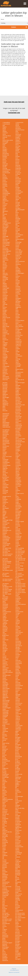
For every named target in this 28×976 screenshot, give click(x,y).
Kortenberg (5, 842)
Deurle (17, 195)
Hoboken (4, 285)
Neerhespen (5, 431)
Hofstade (4, 289)
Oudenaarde (5, 895)
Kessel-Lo (17, 322)
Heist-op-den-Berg (19, 808)
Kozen (4, 336)
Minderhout (18, 406)
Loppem (4, 368)
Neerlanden (5, 433)
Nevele (4, 880)
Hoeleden (17, 286)
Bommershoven (6, 169)
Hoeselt (4, 820)
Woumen (17, 707)
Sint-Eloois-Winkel (6, 555)
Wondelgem (5, 704)
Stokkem (4, 608)
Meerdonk (4, 387)
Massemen (18, 376)
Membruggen (5, 397)
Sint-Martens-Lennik (20, 585)
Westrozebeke (5, 688)
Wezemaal (5, 690)
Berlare (4, 752)
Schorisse (4, 542)
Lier (16, 855)
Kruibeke (4, 845)
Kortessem (17, 842)
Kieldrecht (4, 325)
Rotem (4, 526)
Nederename (5, 425)
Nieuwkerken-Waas (20, 441)
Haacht (4, 802)
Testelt (4, 614)
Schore (17, 540)
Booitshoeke (5, 171)
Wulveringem (5, 710)
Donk (3, 202)
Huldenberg (18, 824)
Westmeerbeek (19, 685)
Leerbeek (4, 350)
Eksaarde (4, 214)
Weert (16, 676)
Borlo (3, 174)
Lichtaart (4, 359)
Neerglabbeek (5, 430)
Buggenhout (5, 768)
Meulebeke (17, 873)
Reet (3, 509)
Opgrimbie (5, 468)
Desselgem (18, 193)
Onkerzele (17, 455)
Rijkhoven (17, 515)
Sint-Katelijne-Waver (20, 914)
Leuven (4, 854)
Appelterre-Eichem (19, 130)
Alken (3, 737)
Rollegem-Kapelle (19, 521)
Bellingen (4, 150)
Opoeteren (5, 472)
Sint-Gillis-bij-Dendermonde (18, 556)
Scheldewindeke (6, 537)
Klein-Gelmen (18, 325)
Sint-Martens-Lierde (7, 586)
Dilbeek (4, 780)
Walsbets (17, 666)
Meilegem (4, 391)
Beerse (17, 746)
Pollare (17, 501)
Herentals (4, 812)
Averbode (4, 137)
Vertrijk (17, 635)
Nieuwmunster (6, 443)
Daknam (17, 189)
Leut (16, 357)
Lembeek (4, 354)
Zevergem (4, 722)
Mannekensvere (19, 372)
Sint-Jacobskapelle (6, 561)
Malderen (4, 372)
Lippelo (17, 362)
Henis (16, 274)
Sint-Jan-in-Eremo (6, 563)
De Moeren (18, 190)
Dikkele (17, 199)
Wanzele (17, 670)
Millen (3, 406)
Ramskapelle (18, 506)
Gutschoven (18, 257)
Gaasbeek (4, 792)
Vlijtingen (17, 647)
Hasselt (4, 806)
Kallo (16, 308)
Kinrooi (17, 835)
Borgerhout (18, 172)
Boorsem (17, 171)
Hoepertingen (5, 288)
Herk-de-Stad (5, 814)
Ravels (16, 903)
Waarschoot (5, 935)
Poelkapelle (18, 499)
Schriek (17, 542)
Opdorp (17, 467)
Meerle (17, 387)
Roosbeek (4, 524)
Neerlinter (17, 433)
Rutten (4, 535)
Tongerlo (17, 620)
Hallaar (17, 260)
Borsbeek (17, 762)
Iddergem (4, 300)
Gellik (16, 232)
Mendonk (17, 397)
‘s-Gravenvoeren (19, 122)
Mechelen (4, 867)
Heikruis (4, 268)
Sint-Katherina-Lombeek (6, 568)
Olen (16, 885)
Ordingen (17, 474)
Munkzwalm (18, 421)
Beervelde (17, 146)
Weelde (17, 675)
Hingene (17, 283)
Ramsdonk (18, 505)
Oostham (17, 462)
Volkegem (4, 650)
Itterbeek (17, 302)
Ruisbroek (4, 529)
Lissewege (5, 363)
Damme (4, 769)
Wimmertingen (6, 700)
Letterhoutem (18, 356)
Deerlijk (17, 771)
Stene (16, 605)
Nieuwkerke (18, 882)
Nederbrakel (18, 424)
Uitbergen (4, 623)
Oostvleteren (18, 891)
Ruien (16, 527)
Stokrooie (17, 608)
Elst (16, 787)
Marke (4, 375)
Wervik (3, 939)
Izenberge (4, 304)
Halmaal (4, 263)
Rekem (17, 509)
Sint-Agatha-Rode (6, 548)
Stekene (17, 923)
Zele (3, 950)
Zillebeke (17, 724)
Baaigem (17, 137)
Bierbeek (4, 755)
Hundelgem (18, 298)
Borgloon (17, 761)
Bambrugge (5, 141)
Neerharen (18, 430)
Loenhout (17, 363)
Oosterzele (17, 888)
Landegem (5, 342)
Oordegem (5, 461)
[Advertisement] (14, 82)
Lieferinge (17, 359)
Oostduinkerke (6, 462)
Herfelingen (5, 277)
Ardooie (4, 740)
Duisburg (17, 205)
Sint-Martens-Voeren (20, 586)
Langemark (18, 344)
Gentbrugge (5, 236)
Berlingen (4, 156)
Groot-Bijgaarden (6, 251)
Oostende (17, 886)
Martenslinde (5, 376)
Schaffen (17, 535)
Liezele (4, 360)
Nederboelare (5, 424)
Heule (16, 279)
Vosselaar (17, 934)
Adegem (4, 127)
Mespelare (5, 402)
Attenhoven (18, 134)
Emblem (17, 220)
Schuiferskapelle (6, 543)
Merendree (18, 399)
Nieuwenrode (18, 440)
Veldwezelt (18, 631)
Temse (4, 925)
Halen (3, 803)
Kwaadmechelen (19, 846)
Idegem (17, 300)
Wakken (17, 665)
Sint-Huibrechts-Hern (20, 558)
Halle (3, 261)
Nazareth (4, 879)
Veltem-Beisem (19, 632)
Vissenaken (18, 641)
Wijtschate (5, 696)
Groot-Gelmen (18, 251)
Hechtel (17, 806)
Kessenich (4, 323)
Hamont (4, 264)
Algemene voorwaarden (14, 972)
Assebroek (5, 133)
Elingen (4, 218)
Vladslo (4, 642)
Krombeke (17, 336)
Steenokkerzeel (6, 923)
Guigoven (17, 255)
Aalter (16, 733)
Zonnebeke (18, 954)
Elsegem (4, 787)
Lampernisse (18, 341)
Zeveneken (5, 721)
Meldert (4, 393)
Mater (16, 378)
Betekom (4, 158)
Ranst (3, 903)
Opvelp (4, 474)
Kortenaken (18, 840)
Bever (3, 753)
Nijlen (16, 883)
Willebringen (5, 697)
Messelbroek (18, 402)
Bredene (17, 765)
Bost (16, 175)
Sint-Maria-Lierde (6, 580)
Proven (4, 503)
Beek (3, 744)
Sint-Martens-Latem (7, 919)
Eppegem (17, 223)
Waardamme (18, 662)
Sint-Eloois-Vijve (19, 554)
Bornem (4, 762)
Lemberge (4, 356)
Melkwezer (5, 394)
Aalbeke (17, 124)
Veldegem (4, 631)
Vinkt (3, 641)
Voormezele (18, 651)
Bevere (4, 159)
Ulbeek (4, 625)
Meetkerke (18, 388)
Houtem (4, 294)
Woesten (17, 702)
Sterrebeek (5, 607)
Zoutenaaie (5, 728)
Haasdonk (4, 258)
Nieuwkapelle (5, 441)
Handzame (18, 264)
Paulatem (17, 490)
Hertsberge (5, 279)
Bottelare (4, 177)
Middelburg (5, 404)
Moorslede (4, 877)
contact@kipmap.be (14, 970)
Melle (16, 869)
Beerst (17, 144)
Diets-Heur (18, 198)
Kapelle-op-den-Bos (7, 832)
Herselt (4, 815)
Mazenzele (5, 379)
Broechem (18, 180)
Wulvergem (18, 709)
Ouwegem (17, 483)
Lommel (4, 861)
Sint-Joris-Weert (6, 566)
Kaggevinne (18, 307)
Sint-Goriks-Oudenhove (5, 559)
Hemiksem (4, 811)
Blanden (4, 167)
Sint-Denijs (5, 552)
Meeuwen (4, 390)
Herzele (4, 817)
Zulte (16, 957)
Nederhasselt (18, 425)
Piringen (17, 498)
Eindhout (17, 784)
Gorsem (17, 245)
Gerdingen (17, 236)
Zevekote (17, 719)
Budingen (17, 183)
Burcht (17, 186)
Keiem (17, 313)
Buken (17, 184)
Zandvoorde (5, 713)
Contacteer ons (14, 113)
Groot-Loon (5, 252)
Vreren (17, 657)
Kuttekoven (5, 339)
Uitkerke (17, 623)
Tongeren (4, 929)
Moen (3, 407)
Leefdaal (17, 348)
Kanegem (4, 310)
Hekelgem (17, 270)
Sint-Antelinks (18, 549)
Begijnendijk (18, 747)
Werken (4, 681)
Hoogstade (18, 291)
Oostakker (17, 461)
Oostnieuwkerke (6, 465)
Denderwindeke (6, 193)
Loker (3, 365)
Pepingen (17, 898)
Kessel (4, 322)
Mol (16, 876)
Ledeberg (4, 348)
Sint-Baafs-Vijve (6, 551)
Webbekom (18, 673)
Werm (16, 681)
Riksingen (17, 517)
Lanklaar (4, 345)
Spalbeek (17, 600)
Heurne (4, 280)
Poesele (4, 501)
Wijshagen (17, 694)
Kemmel (4, 314)
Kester (17, 323)
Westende (17, 682)
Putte (3, 901)
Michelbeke (18, 403)
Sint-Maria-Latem (19, 579)
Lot (16, 368)
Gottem (17, 246)
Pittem (3, 900)
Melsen (17, 396)
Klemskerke (5, 836)
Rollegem (4, 521)
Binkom (17, 164)
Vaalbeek (4, 626)
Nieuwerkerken (5, 882)
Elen (3, 215)
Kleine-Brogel (5, 326)
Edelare (4, 208)
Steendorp (17, 602)
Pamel (4, 489)
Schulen (17, 543)
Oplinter (17, 471)
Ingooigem (18, 301)
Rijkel (3, 515)
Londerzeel (18, 861)
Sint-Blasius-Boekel (20, 551)
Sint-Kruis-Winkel (19, 569)
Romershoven (5, 523)
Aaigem (17, 731)
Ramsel (4, 506)
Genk (16, 795)
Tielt (16, 617)
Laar (3, 341)
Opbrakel (4, 467)
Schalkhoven (5, 536)
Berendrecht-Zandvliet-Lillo (5, 154)
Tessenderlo (18, 926)
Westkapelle (5, 684)
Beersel (4, 747)
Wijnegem (17, 944)
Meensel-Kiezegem (20, 382)
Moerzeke (4, 410)
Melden (17, 391)
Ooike (16, 458)
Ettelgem (4, 229)
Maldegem (17, 866)
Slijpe (3, 595)
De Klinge (4, 190)
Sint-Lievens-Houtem (20, 917)
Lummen (4, 864)
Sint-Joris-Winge (19, 566)
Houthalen (17, 294)
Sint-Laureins (18, 916)
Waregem (17, 937)
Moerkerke (18, 409)
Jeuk (3, 305)
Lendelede (4, 852)
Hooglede (4, 821)
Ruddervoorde (5, 527)
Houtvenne (5, 295)
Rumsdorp (17, 532)
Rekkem (4, 511)
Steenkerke (5, 605)
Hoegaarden (5, 818)
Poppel (17, 502)
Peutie (17, 496)
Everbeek (17, 229)
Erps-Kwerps (5, 226)
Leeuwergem (5, 351)
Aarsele (17, 125)
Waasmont (5, 665)
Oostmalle (17, 889)
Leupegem (5, 357)
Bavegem (4, 143)
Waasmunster (18, 935)
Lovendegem (5, 863)
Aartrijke (17, 734)
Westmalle (5, 685)
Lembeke (17, 354)
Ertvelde (17, 226)
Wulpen (4, 709)
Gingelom (4, 798)
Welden (4, 678)
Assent (17, 133)
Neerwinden (18, 435)
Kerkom (17, 316)
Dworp (17, 206)
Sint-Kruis (17, 567)
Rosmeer (17, 524)
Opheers (4, 469)
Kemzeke (17, 314)
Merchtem (17, 870)
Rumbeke (17, 530)
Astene (4, 134)
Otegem (17, 475)
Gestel (4, 237)
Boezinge (4, 168)
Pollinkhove (5, 502)
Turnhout (17, 931)
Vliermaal (4, 645)
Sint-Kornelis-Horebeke (5, 916)
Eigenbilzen (5, 211)
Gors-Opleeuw (5, 245)
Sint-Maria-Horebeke (7, 579)
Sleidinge (17, 594)
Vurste (4, 660)
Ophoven (17, 469)
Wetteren (4, 941)
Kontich (17, 839)
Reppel (4, 514)
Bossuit (4, 175)
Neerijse (17, 431)
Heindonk (17, 268)
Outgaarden (18, 481)
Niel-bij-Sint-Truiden (20, 438)
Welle (16, 678)
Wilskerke (17, 699)
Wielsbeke (4, 944)
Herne (16, 814)
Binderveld (5, 164)
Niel (16, 880)
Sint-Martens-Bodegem (5, 584)
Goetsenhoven (6, 243)
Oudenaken (18, 480)
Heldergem (18, 271)
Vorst (3, 654)
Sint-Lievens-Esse (19, 574)
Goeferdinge (18, 242)
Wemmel (17, 938)
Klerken (4, 328)
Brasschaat (18, 764)
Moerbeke (17, 407)
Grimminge (18, 249)
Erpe (16, 224)
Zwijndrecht (5, 960)
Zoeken (13, 27)
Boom (16, 759)
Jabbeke (17, 829)
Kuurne (4, 846)
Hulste (17, 297)
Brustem (4, 183)
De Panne (17, 769)
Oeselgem (17, 450)
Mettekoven (5, 403)
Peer (3, 898)
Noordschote (5, 446)
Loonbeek (17, 366)
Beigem (17, 147)
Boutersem (5, 764)
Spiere (4, 601)
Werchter (17, 679)
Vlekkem (4, 644)
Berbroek (4, 152)
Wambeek (4, 669)
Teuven (17, 614)
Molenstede (18, 413)
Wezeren (17, 690)
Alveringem (18, 737)
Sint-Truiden (18, 920)
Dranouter (5, 203)
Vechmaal (4, 629)
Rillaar (3, 518)
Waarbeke (4, 662)
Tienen (16, 928)
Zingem (17, 951)
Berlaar (17, 750)
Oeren (4, 450)
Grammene (5, 248)
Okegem (4, 453)
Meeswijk (4, 388)
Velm (3, 632)
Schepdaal (17, 539)
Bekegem (4, 149)
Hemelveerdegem (19, 273)
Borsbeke (17, 174)
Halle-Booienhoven (20, 261)
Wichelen (17, 942)
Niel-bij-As (4, 438)
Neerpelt (17, 879)
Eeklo (3, 784)
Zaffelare (17, 710)
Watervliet (17, 672)
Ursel (16, 625)
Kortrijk (4, 843)
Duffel (3, 783)
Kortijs (4, 335)
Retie (3, 904)
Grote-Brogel (18, 252)
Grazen (17, 248)
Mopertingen (18, 416)
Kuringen (17, 338)
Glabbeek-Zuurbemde (7, 799)
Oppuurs (17, 472)
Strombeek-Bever (6, 611)
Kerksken (17, 317)
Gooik (16, 799)
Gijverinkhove (5, 239)
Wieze (16, 691)
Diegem (4, 198)
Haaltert (17, 802)
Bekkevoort (5, 749)
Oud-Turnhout (18, 894)
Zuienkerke (5, 957)
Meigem (17, 390)
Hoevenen (17, 288)
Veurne (4, 932)
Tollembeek (5, 620)
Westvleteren (18, 688)
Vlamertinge (18, 642)
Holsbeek (17, 820)
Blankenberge (18, 756)
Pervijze (4, 493)
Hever (3, 282)
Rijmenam (4, 517)
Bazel (3, 144)
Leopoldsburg (18, 852)
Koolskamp (18, 332)
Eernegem (17, 208)
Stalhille (17, 601)
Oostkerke (5, 464)
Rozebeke (17, 526)
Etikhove (4, 790)
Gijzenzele (4, 240)
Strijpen (4, 610)
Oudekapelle (5, 480)
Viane (16, 636)
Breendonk (18, 178)
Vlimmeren (5, 648)
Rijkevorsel (4, 905)
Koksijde (4, 839)
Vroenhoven (5, 659)
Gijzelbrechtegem (19, 239)
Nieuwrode (18, 443)
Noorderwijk (18, 444)
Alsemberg (18, 128)
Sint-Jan (17, 561)
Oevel (16, 452)
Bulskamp (4, 186)
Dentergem (5, 775)
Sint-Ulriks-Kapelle (6, 594)
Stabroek (4, 922)
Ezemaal (17, 230)
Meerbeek (4, 385)
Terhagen (17, 613)
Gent (3, 796)
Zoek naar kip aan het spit (14, 102)
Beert (3, 146)
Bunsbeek (17, 768)
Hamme (17, 263)
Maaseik (17, 864)
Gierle (16, 237)
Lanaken (17, 848)
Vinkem (17, 639)
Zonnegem (18, 727)
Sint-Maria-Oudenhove (18, 581)
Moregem (4, 418)
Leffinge (17, 351)
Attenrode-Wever (6, 135)
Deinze (17, 772)
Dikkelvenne (5, 201)
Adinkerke (17, 127)
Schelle (4, 910)
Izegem (4, 829)
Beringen (4, 750)
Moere (4, 409)
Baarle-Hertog (5, 743)
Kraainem (17, 843)
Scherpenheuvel (19, 910)
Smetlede (17, 597)
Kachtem (4, 307)
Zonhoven (4, 954)
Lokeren (17, 860)
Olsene (4, 455)
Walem (4, 666)
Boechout (17, 758)
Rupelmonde (18, 533)
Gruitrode (4, 255)
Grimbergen (5, 801)
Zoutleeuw (17, 956)
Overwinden (5, 487)
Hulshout (4, 826)
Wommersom (18, 703)
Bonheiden (4, 759)
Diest (3, 778)
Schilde (4, 911)
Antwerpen (4, 738)
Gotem (4, 246)
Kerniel (4, 320)
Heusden (17, 280)
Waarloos (4, 663)
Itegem (4, 302)
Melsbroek (18, 394)
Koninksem (5, 331)
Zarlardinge (5, 715)
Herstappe (17, 815)
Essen (3, 789)
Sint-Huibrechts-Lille (20, 560)
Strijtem (17, 610)
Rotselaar (17, 907)
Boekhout (17, 167)
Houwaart (17, 823)
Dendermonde (18, 774)
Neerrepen (18, 434)
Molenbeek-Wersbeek (18, 411)
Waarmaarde (18, 663)
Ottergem (4, 478)
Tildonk (4, 619)
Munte (17, 422)
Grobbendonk (18, 801)
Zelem (4, 718)
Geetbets (4, 795)
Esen (16, 227)
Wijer (16, 693)
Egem (3, 209)
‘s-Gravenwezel (6, 124)
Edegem (17, 783)
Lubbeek (17, 863)
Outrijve (4, 483)
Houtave (17, 292)
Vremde (4, 657)
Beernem (4, 746)
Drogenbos (18, 781)
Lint (3, 858)
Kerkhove (4, 316)
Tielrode (4, 617)
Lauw (3, 347)
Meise (3, 869)
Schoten (17, 911)
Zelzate (17, 950)
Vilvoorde (17, 932)
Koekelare (17, 837)
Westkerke (18, 684)
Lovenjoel (4, 369)
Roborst (17, 518)
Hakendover (5, 260)
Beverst (17, 162)
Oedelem (17, 447)
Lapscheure (18, 345)
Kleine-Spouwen (19, 326)
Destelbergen (5, 777)
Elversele (4, 220)
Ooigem (17, 456)
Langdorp (4, 344)
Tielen (16, 616)
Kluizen (17, 328)
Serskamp (17, 545)
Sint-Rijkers (5, 592)
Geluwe (4, 235)
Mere (3, 399)
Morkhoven (18, 418)
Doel (16, 201)
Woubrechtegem (6, 707)
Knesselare (17, 836)
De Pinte (4, 771)
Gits (16, 240)
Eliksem (17, 217)
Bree (3, 767)
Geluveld (17, 233)
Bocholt (4, 758)
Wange (17, 669)
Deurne (4, 196)
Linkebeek (17, 857)
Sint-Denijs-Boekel (19, 552)
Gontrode (17, 243)
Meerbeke (17, 385)
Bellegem (17, 149)
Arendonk (17, 740)
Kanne (17, 310)
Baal (3, 138)
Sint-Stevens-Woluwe (20, 592)
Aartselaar (4, 736)
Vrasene (17, 656)
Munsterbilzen (5, 422)
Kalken (4, 308)
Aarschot (4, 734)
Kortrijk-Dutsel (18, 335)
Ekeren (17, 212)
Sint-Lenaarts (18, 573)
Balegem (17, 140)
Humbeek (4, 298)
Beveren (17, 159)
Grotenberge (18, 254)
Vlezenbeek (18, 644)
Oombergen (5, 459)
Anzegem (17, 738)
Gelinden (4, 232)
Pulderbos (17, 503)
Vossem (4, 656)
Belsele (17, 150)
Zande (17, 712)
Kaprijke (4, 833)
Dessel (16, 775)
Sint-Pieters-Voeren (20, 591)
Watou (4, 673)
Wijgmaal (4, 694)
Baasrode (17, 138)
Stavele (4, 602)
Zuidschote (18, 728)
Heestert (4, 267)
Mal (16, 370)
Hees (16, 266)
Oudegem (17, 478)
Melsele (4, 396)
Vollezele (17, 650)
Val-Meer (17, 626)
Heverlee (17, 282)
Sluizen (17, 595)
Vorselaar (4, 934)
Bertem (17, 752)
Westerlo (17, 939)
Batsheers (17, 141)
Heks (3, 271)
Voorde (4, 651)
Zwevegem (18, 959)
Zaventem (17, 948)
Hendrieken (5, 274)
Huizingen (4, 297)
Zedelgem (4, 716)
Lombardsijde (5, 366)
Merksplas (17, 871)
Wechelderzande (6, 675)
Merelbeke (4, 871)
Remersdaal (18, 511)
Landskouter (18, 342)
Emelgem (4, 221)
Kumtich (4, 338)
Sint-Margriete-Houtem (19, 576)
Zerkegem (4, 719)
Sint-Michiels (5, 588)
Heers (3, 808)
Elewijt (4, 217)
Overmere (4, 486)
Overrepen (18, 486)
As (2, 741)
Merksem (17, 400)
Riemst (17, 904)
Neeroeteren (5, 434)
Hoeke (17, 285)
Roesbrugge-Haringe (7, 520)
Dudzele (4, 205)
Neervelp (4, 435)
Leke (16, 353)
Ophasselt (17, 468)
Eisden (3, 786)
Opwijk (16, 892)
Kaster (17, 311)
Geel (16, 793)
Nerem (17, 437)
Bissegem (4, 165)
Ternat (16, 925)
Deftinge (4, 772)
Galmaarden (18, 792)
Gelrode (4, 233)
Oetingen (4, 452)
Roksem (17, 520)
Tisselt (17, 619)
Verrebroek (18, 634)
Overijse (4, 897)
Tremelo (4, 931)
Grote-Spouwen (6, 254)
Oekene (4, 449)
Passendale (5, 490)
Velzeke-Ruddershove (5, 634)
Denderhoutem (19, 192)
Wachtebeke (5, 937)
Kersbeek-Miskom (19, 320)
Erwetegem (5, 227)
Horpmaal (4, 292)
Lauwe (17, 347)
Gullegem (4, 257)
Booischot (17, 169)
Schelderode (18, 536)
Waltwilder (17, 668)
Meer (16, 384)
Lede (3, 851)
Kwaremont (18, 339)
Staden (17, 922)
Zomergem (18, 953)
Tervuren (4, 926)
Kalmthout (4, 830)
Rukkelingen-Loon (6, 530)
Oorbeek (17, 459)
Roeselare (17, 905)
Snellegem (5, 600)
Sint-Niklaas (18, 919)
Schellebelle (18, 537)
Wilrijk (16, 697)
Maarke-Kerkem (19, 369)
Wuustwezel (18, 947)
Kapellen (4, 311)
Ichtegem (17, 826)
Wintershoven (5, 702)
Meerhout (17, 867)
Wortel (17, 706)
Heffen (17, 267)
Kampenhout (18, 830)
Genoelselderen (19, 235)
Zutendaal (4, 959)
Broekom (4, 181)
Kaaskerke (17, 305)
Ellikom (17, 786)
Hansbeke (4, 266)
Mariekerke (18, 373)
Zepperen (17, 718)
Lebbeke (17, 849)
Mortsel (17, 877)
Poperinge (17, 900)
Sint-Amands (5, 913)
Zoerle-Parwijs (18, 725)
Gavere (4, 793)
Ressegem (18, 514)
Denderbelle (5, 192)
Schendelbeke (5, 539)
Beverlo (4, 162)
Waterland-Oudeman (7, 672)
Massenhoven (5, 378)
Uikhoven (17, 622)
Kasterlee (17, 833)
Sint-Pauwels (18, 588)
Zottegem (4, 956)
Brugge (17, 767)
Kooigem (17, 331)
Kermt (16, 319)
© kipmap (14, 968)
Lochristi (4, 860)
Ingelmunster (18, 827)
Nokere (4, 444)
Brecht (3, 765)
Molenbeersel (5, 413)
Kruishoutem (18, 845)
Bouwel (17, 177)
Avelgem (17, 741)
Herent (16, 811)
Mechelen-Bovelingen (5, 383)
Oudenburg (18, 895)
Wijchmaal (5, 693)
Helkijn (16, 809)
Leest (16, 350)
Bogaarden (18, 168)
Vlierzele (4, 647)
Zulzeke (4, 730)
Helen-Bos (5, 273)
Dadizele (4, 189)
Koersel (4, 329)
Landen (4, 849)
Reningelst (17, 512)
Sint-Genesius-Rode (20, 913)
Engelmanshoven (6, 223)
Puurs (16, 901)
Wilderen (17, 696)
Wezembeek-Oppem (7, 942)
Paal (16, 487)
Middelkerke (5, 874)
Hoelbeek (4, 286)
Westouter (5, 687)
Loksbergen (18, 365)
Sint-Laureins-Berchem (5, 574)
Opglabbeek (5, 892)
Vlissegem (17, 648)
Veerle (16, 629)
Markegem (18, 375)
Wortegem (5, 706)
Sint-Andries (5, 549)
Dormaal (17, 202)
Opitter (4, 471)
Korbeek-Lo (18, 334)
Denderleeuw (5, 774)
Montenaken (5, 415)
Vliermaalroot (18, 645)
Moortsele (5, 416)
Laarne (4, 848)
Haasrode (17, 258)
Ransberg (17, 508)
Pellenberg (5, 492)
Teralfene (4, 613)
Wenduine (4, 679)
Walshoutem (5, 668)
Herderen (17, 276)
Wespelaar (5, 682)
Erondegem (5, 224)
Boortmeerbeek (6, 761)
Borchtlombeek (6, 172)
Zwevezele (18, 730)
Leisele (4, 353)
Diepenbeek (18, 777)
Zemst (3, 951)
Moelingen (17, 874)
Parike (16, 489)
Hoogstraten (18, 821)
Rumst (16, 908)
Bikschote (17, 755)
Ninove (4, 885)
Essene (17, 789)
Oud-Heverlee (5, 894)
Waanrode (17, 660)
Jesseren (17, 304)
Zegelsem (17, 716)
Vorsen (17, 653)
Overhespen (18, 484)
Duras (3, 206)
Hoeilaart (17, 818)
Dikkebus (4, 199)
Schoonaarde (5, 540)
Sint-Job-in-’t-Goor (19, 563)
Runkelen (4, 533)
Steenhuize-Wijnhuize (20, 604)
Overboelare (5, 484)
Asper (16, 131)
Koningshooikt (18, 329)
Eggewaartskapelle (19, 209)
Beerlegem (17, 744)
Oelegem (17, 449)
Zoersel (4, 953)
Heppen (4, 276)
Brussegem (18, 181)
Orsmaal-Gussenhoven (5, 476)
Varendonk (5, 628)
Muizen (4, 419)
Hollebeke (17, 289)
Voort (3, 653)
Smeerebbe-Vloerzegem (5, 597)
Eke (3, 212)
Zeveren (17, 721)
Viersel (17, 638)
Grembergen (5, 249)
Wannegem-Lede (6, 670)
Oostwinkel (18, 465)
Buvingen (17, 187)
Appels (4, 130)
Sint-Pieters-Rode (6, 591)
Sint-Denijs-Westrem (7, 554)
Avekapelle (18, 135)
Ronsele (17, 523)
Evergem (17, 790)
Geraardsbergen (19, 796)
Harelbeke (17, 805)
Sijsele (4, 546)
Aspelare (4, 131)
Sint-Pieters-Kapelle (7, 589)
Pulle (3, 505)
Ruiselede (4, 908)
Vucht (16, 659)
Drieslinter (4, 781)
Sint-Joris (4, 564)
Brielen (4, 180)
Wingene (17, 945)
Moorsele (17, 415)
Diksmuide (17, 778)
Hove (3, 824)
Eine (16, 211)
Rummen (4, 532)
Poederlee (4, 499)
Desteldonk (5, 195)
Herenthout (18, 812)
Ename (17, 221)
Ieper (3, 827)
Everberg (4, 230)
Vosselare (17, 654)
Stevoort (17, 607)
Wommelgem (5, 947)
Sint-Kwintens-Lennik (7, 570)
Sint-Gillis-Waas (6, 914)
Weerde (4, 676)
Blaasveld (17, 165)
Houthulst (4, 823)
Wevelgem (17, 941)
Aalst (3, 125)
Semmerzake (5, 545)
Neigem (4, 437)
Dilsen (16, 780)
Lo (15, 858)
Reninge (4, 512)
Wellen (3, 938)
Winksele (17, 700)
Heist (3, 270)
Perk (16, 492)
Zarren (17, 715)
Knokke (4, 837)
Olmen (17, 453)
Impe (3, 301)
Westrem (17, 687)
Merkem (4, 400)
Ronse (3, 907)
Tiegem (4, 616)
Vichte (3, 638)
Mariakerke (5, 373)
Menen (4, 870)
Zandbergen (5, 712)
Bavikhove (17, 143)
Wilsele (4, 699)
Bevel (16, 158)
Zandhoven (5, 948)
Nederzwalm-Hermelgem (18, 427)
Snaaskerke (18, 598)
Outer (3, 481)
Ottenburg (17, 477)
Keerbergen (5, 835)
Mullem (4, 421)
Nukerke (4, 447)
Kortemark (4, 840)
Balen (16, 743)
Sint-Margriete (5, 576)
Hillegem (4, 283)
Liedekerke (4, 855)
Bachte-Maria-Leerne (7, 140)
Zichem (17, 722)
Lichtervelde (18, 854)
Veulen (4, 636)
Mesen (4, 873)
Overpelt (17, 897)
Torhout (17, 929)
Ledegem (17, 851)
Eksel (16, 214)
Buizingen (4, 184)
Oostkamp (4, 889)
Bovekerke (5, 178)
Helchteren (4, 809)
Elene (16, 215)
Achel (16, 736)
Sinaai (16, 546)
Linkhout (4, 362)
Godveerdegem (6, 242)
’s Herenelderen (6, 122)
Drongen (17, 203)
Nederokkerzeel (6, 427)
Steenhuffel (5, 604)
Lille (3, 857)
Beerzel (4, 147)
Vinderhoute (5, 639)
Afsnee (4, 128)
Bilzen (3, 756)
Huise (16, 295)
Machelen (4, 370)
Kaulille (4, 313)
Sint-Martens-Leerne (20, 583)
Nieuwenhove (5, 440)
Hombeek (4, 291)
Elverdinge (17, 218)
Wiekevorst (5, 691)
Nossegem (18, 446)
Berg (16, 153)
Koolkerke (4, 332)
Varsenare (17, 628)
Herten (17, 277)
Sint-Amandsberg (19, 548)
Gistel (16, 798)
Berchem (17, 152)
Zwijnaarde (5, 731)
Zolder (4, 727)
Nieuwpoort (5, 883)
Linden (17, 360)
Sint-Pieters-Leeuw (6, 920)
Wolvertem (5, 703)
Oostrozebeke (5, 891)
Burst (3, 187)
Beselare (17, 156)
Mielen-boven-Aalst (20, 404)
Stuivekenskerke (19, 611)
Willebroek (4, 945)
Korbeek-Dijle (5, 334)
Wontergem (18, 704)
